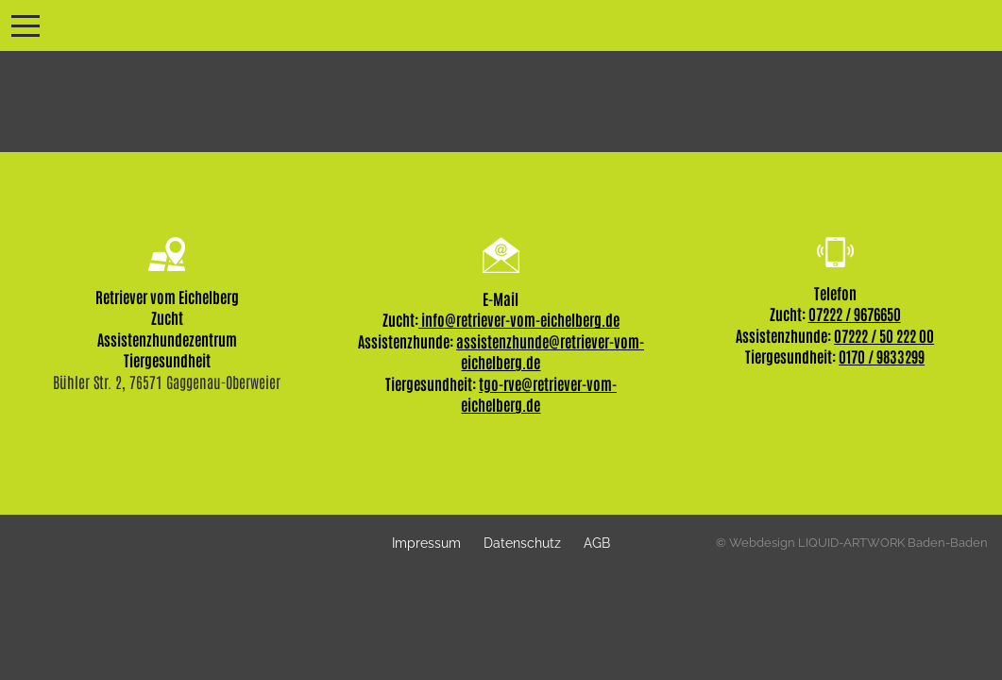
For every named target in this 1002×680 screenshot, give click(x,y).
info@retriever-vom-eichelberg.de (519, 319)
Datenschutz (522, 543)
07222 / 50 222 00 (884, 335)
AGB (597, 543)
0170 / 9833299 (882, 356)
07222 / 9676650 (854, 313)
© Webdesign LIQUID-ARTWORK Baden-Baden (852, 543)
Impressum (426, 543)
